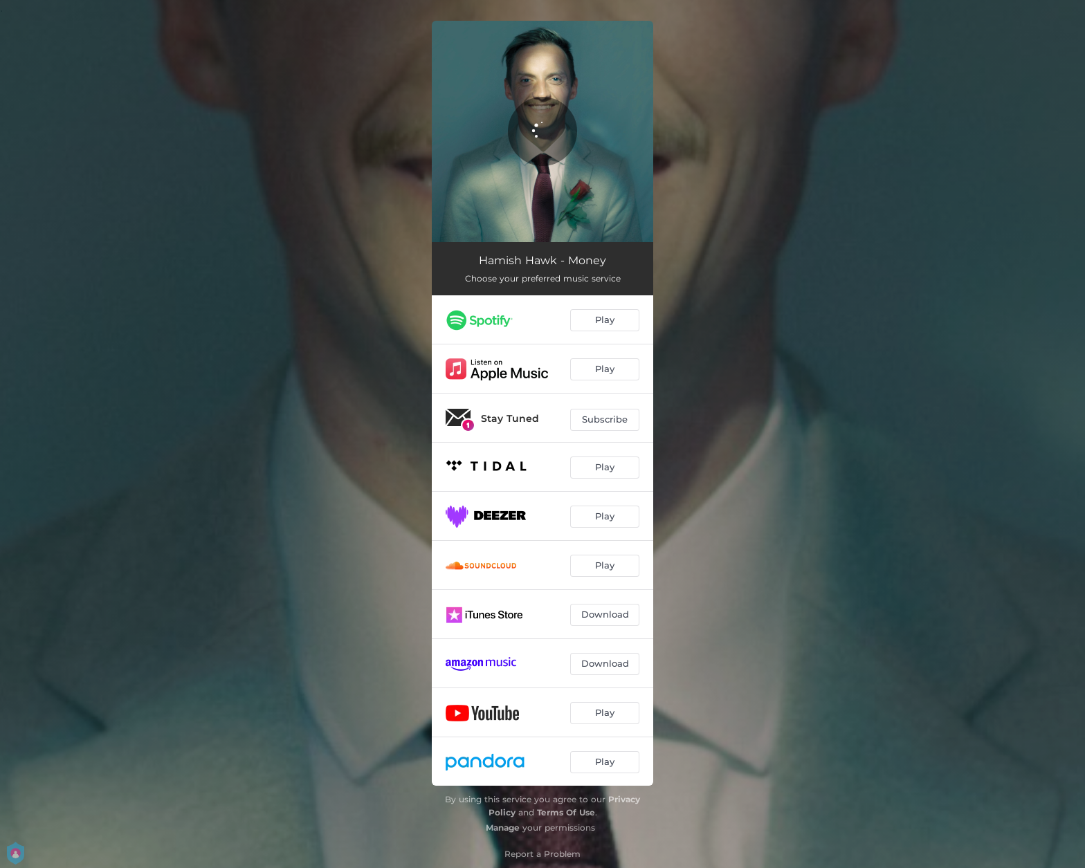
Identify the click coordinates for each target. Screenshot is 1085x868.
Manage (503, 827)
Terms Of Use (566, 812)
